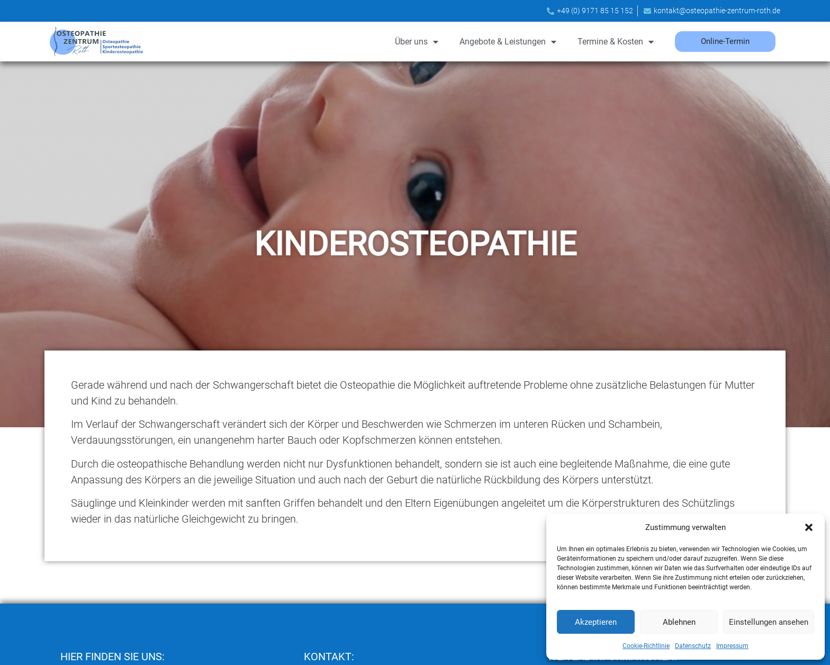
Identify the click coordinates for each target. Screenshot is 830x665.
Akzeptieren (596, 622)
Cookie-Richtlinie (646, 646)
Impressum (732, 646)
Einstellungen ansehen (768, 622)
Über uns (416, 41)
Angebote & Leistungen (507, 41)
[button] (809, 527)
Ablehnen (679, 622)
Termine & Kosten (616, 41)
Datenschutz (693, 646)
